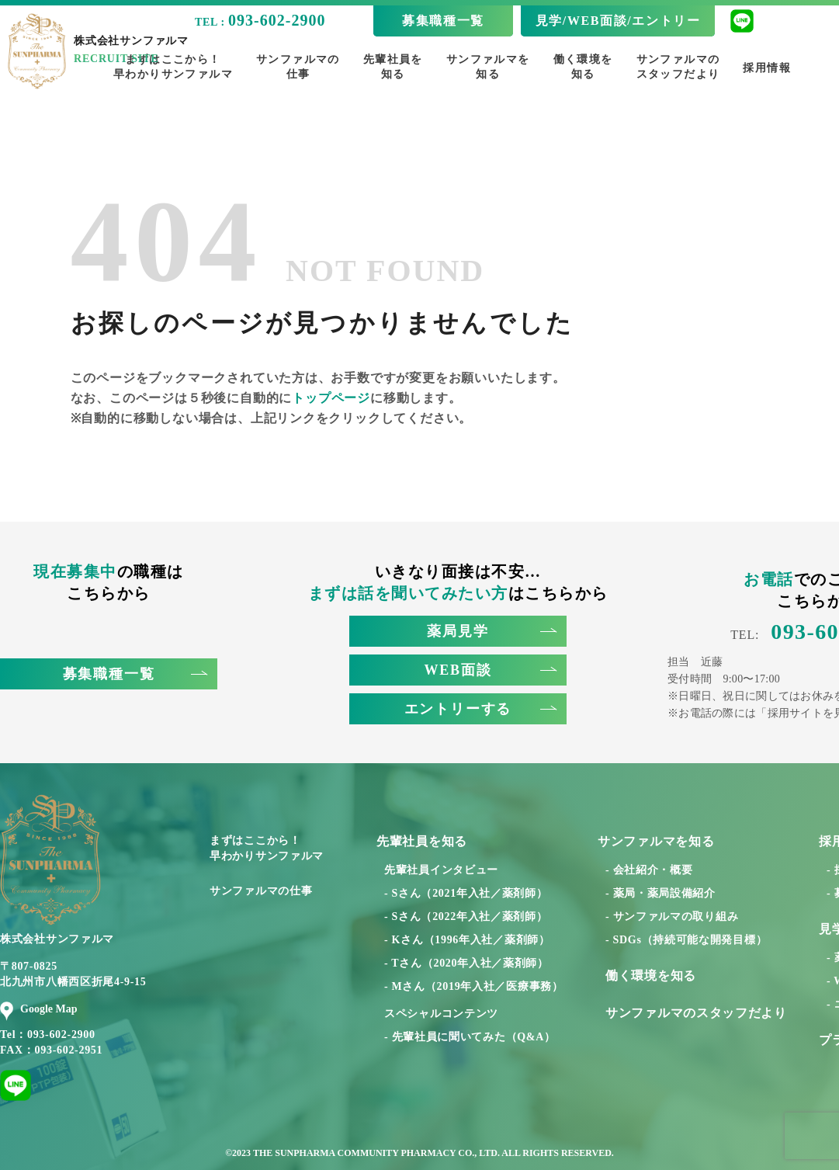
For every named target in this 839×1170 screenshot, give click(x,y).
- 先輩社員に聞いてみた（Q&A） (470, 1037)
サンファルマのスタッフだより (678, 67)
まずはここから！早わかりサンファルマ (267, 848)
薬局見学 (491, 631)
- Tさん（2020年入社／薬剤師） (466, 963)
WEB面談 (490, 670)
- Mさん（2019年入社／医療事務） (473, 986)
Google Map (39, 1009)
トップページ (331, 397)
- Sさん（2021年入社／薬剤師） (466, 893)
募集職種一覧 (443, 20)
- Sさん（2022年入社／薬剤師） (466, 916)
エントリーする (480, 709)
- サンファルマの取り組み (671, 916)
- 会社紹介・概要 (648, 870)
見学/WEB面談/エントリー (618, 20)
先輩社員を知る (393, 67)
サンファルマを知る (488, 67)
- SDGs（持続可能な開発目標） (686, 940)
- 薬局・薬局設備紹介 (660, 893)
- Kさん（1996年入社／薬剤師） (467, 940)
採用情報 (767, 68)
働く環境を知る (583, 67)
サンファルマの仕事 (298, 67)
